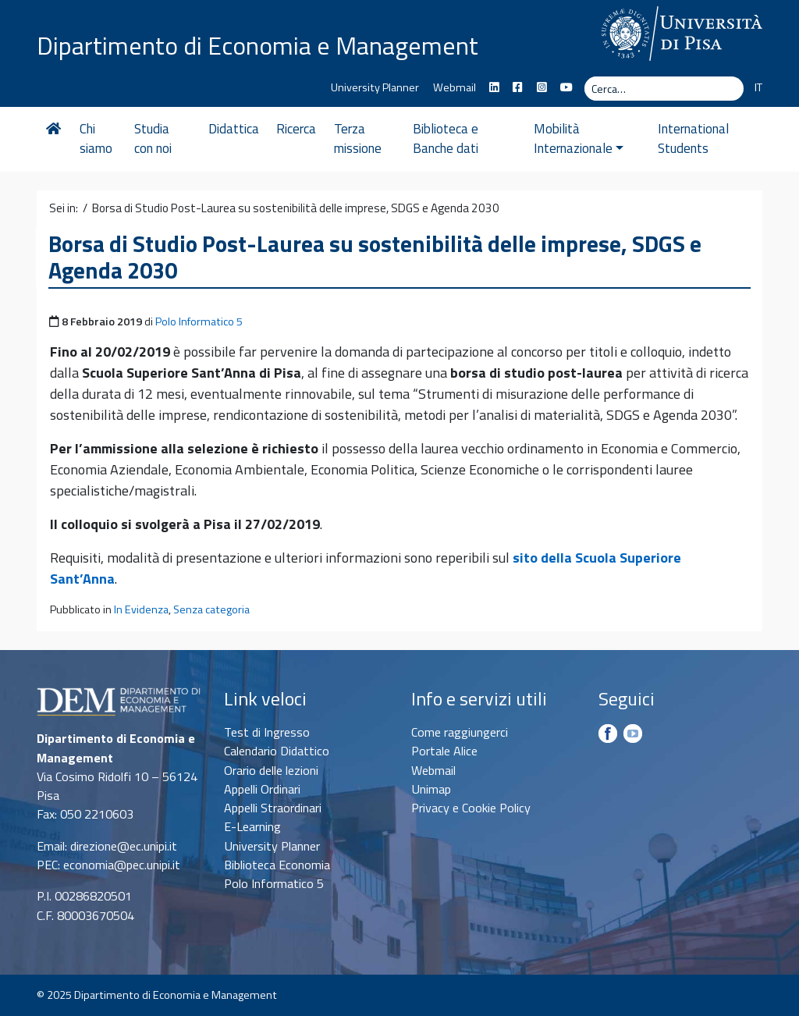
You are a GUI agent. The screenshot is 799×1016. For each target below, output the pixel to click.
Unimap (431, 789)
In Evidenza (141, 609)
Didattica (233, 129)
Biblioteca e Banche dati (445, 139)
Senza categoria (211, 609)
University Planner (375, 87)
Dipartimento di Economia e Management (257, 45)
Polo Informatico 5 (199, 321)
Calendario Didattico (276, 750)
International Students (693, 139)
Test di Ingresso (267, 732)
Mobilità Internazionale (578, 139)
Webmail (454, 87)
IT (758, 87)
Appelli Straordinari (272, 807)
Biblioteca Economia (277, 864)
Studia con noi (153, 139)
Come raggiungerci (459, 732)
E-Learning (252, 826)
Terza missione (358, 139)
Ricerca (296, 129)
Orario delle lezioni (271, 770)
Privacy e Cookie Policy (471, 807)
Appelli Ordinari (262, 789)
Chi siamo (96, 139)
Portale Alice (444, 750)
